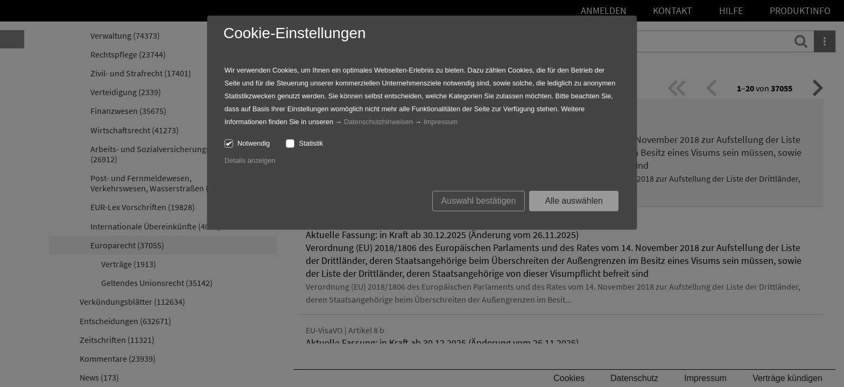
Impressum (441, 122)
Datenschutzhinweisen (378, 122)
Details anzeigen (250, 160)
